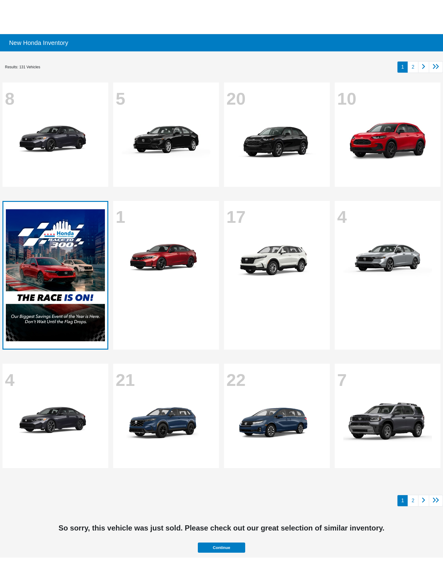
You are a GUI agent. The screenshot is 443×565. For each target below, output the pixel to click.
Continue (221, 547)
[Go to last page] (436, 67)
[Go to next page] (423, 67)
